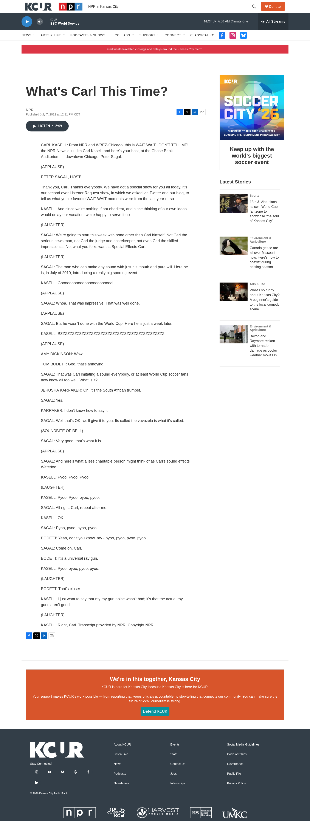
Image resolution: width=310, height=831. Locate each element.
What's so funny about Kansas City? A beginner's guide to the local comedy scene (265, 309)
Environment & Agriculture (260, 249)
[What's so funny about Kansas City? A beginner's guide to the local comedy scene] (234, 301)
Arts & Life (51, 45)
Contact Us (177, 773)
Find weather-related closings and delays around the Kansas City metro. (155, 59)
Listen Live (121, 764)
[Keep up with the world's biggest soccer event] (252, 117)
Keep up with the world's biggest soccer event (252, 165)
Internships (177, 793)
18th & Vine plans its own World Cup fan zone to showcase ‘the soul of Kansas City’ (264, 221)
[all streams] (273, 31)
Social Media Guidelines (243, 754)
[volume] (39, 31)
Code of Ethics (237, 764)
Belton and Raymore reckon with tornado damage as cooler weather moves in (263, 355)
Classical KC (202, 45)
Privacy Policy (236, 793)
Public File (234, 783)
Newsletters (121, 793)
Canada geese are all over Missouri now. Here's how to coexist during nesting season (264, 267)
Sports (254, 205)
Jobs (173, 783)
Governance (235, 773)
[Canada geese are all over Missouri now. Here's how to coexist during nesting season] (234, 255)
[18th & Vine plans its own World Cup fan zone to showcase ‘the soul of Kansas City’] (234, 213)
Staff (173, 764)
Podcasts (120, 783)
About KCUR (122, 754)
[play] (26, 31)
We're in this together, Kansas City (155, 689)
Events (175, 754)
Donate (277, 11)
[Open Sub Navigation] (34, 45)
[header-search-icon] (256, 11)
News (26, 45)
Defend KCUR (155, 721)
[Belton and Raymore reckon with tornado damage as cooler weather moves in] (234, 344)
